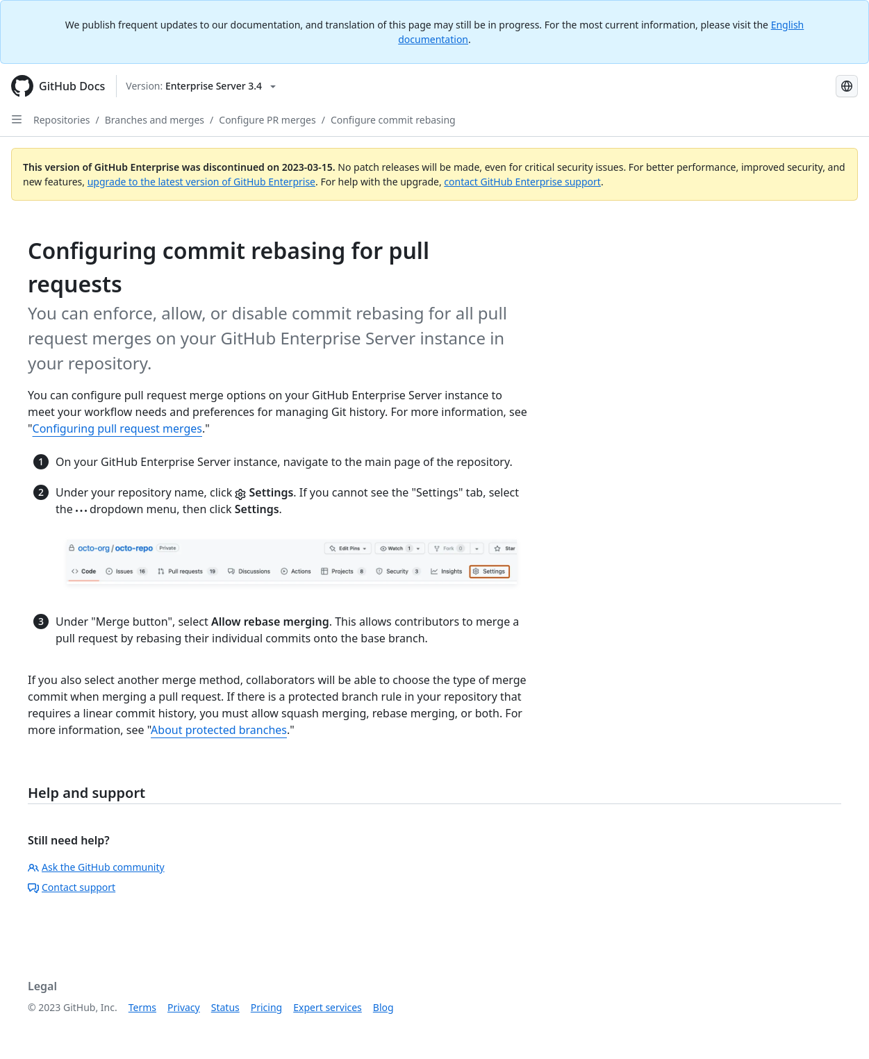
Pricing (266, 1007)
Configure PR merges (267, 119)
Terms (142, 1007)
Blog (383, 1007)
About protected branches (219, 729)
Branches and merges (154, 119)
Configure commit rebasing (393, 119)
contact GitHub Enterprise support (522, 181)
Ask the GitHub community (96, 867)
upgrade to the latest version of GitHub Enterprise (201, 181)
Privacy (183, 1007)
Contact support (71, 887)
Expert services (327, 1007)
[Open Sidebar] (17, 119)
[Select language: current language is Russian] (847, 86)
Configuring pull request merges (117, 428)
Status (225, 1007)
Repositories (61, 119)
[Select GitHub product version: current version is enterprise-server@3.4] (201, 86)
